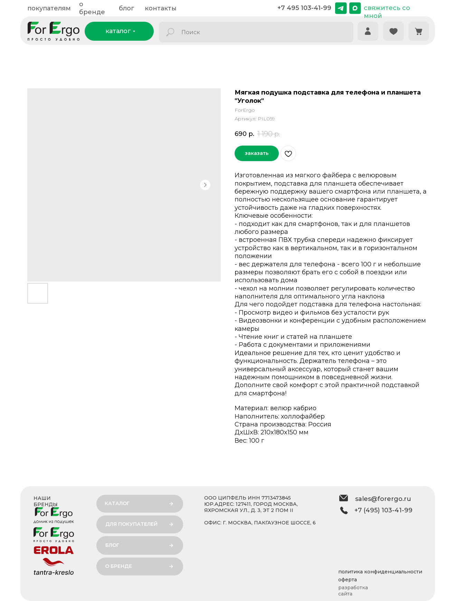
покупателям (49, 8)
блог (126, 8)
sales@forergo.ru (383, 499)
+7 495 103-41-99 (304, 8)
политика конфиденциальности (380, 572)
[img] (341, 8)
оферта (347, 580)
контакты (161, 8)
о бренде (92, 8)
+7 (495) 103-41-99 (383, 510)
